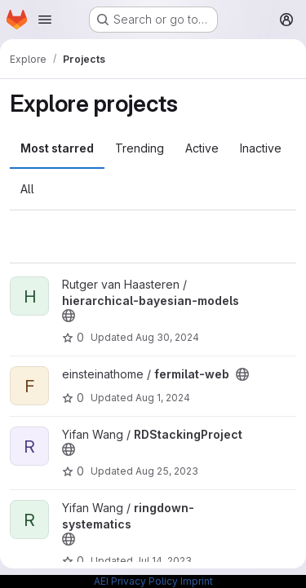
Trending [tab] (139, 148)
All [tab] (27, 189)
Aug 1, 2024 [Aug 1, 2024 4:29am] (162, 397)
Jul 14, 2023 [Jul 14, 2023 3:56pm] (163, 561)
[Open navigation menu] (45, 20)
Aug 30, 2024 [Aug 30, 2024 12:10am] (167, 337)
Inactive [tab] (261, 148)
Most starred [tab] (57, 148)
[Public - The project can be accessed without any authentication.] (68, 315)
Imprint (196, 581)
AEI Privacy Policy (136, 581)
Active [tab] (202, 148)
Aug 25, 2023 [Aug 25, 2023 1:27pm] (166, 471)
